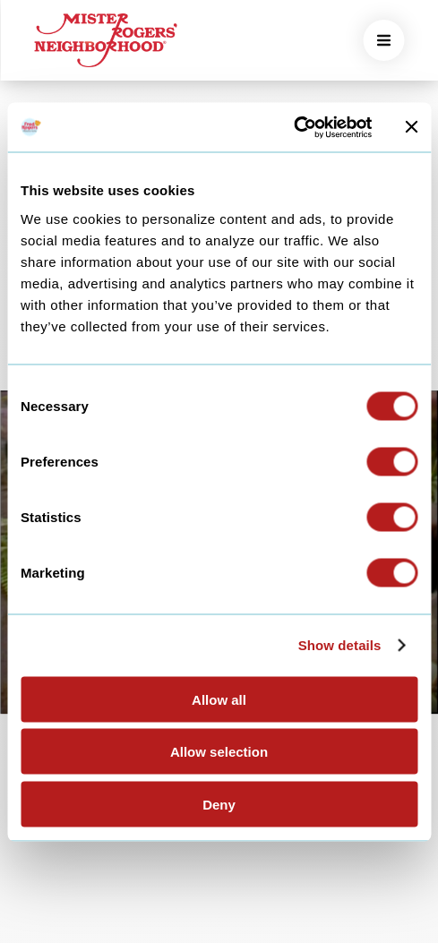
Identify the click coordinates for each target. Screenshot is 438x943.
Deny (219, 803)
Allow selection (219, 751)
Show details (340, 645)
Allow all (219, 699)
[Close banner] (411, 127)
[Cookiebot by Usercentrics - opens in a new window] (293, 127)
